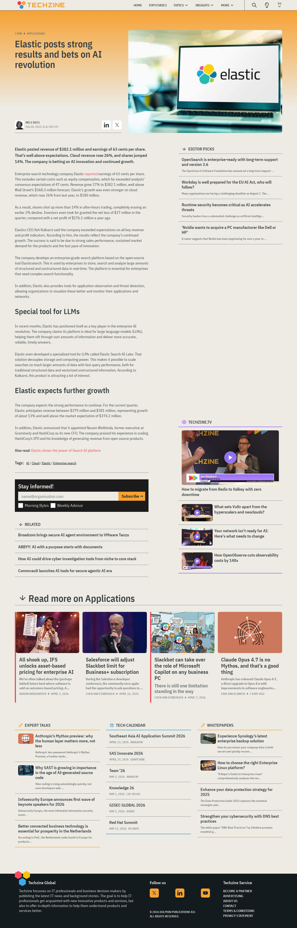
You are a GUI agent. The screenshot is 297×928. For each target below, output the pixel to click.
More (225, 5)
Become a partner (237, 891)
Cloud (35, 463)
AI (27, 463)
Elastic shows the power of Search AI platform (66, 450)
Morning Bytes (37, 505)
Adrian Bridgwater (32, 694)
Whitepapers (220, 725)
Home (138, 5)
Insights (203, 5)
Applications (36, 33)
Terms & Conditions (239, 911)
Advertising (233, 896)
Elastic (46, 463)
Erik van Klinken (233, 694)
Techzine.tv (200, 422)
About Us (230, 901)
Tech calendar (130, 725)
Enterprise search (64, 463)
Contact (229, 906)
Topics (178, 5)
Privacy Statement (238, 916)
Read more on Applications (81, 598)
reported (91, 173)
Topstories (158, 5)
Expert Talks (38, 725)
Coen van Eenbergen (100, 694)
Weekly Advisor (70, 505)
